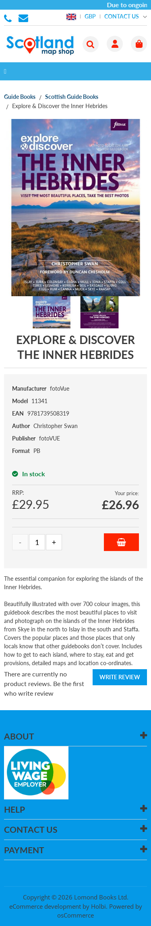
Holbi (98, 906)
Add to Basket (121, 542)
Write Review (119, 677)
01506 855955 (9, 18)
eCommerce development (45, 906)
